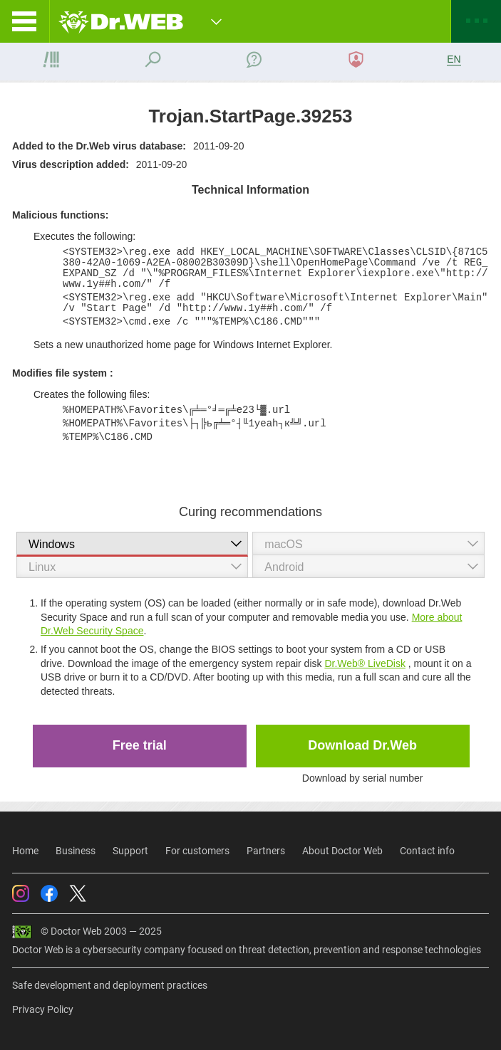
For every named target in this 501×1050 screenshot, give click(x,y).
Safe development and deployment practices (109, 985)
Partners (266, 851)
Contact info (427, 851)
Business (75, 851)
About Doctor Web (342, 851)
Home (25, 851)
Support (130, 851)
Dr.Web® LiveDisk (365, 663)
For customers (197, 851)
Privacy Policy (42, 1009)
